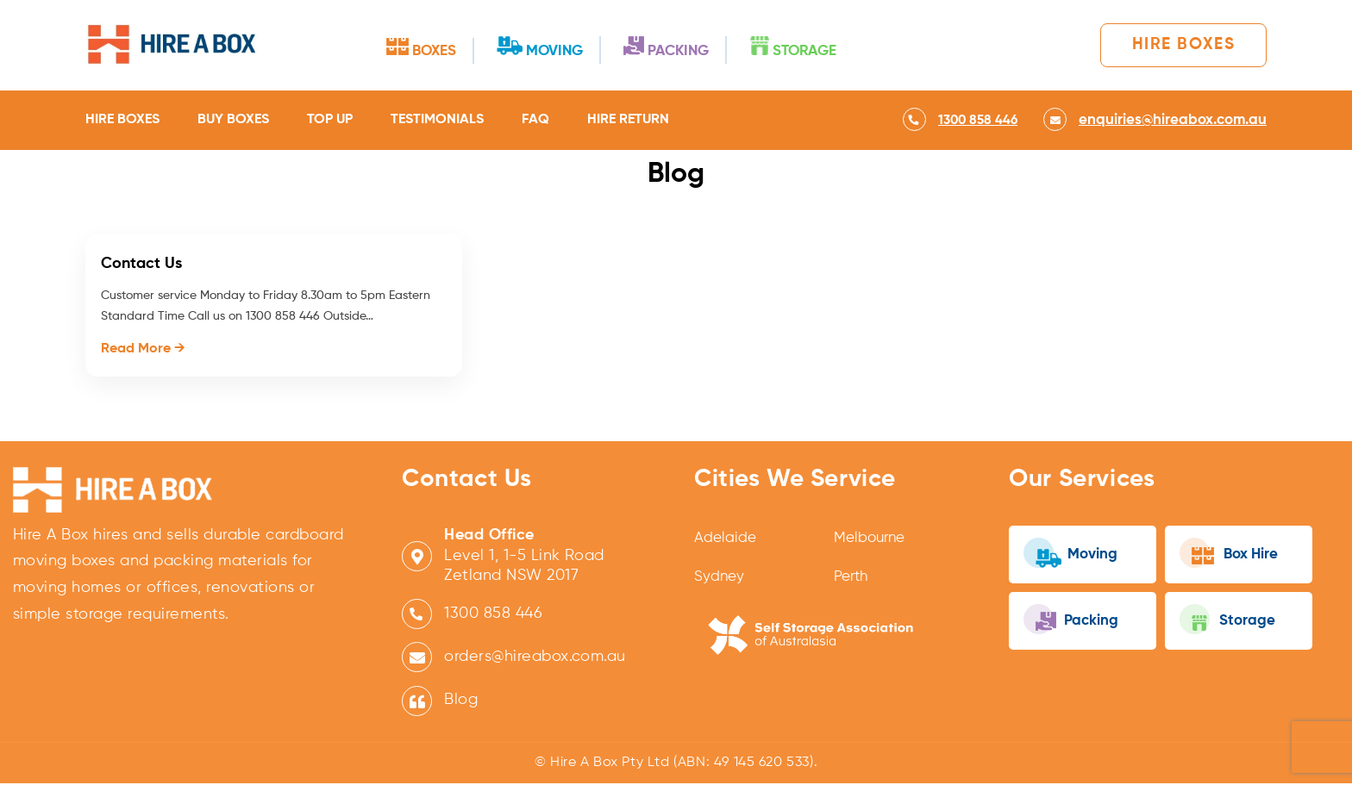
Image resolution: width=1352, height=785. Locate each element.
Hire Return (628, 121)
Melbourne (872, 540)
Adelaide (726, 540)
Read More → (143, 350)
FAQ (535, 121)
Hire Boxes (1176, 45)
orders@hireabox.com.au (535, 658)
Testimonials (437, 121)
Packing (690, 46)
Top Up (330, 121)
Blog (461, 701)
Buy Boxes (233, 121)
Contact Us (141, 264)
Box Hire (1233, 555)
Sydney (720, 579)
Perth (853, 579)
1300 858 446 (493, 615)
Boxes (416, 47)
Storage (832, 46)
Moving (549, 46)
